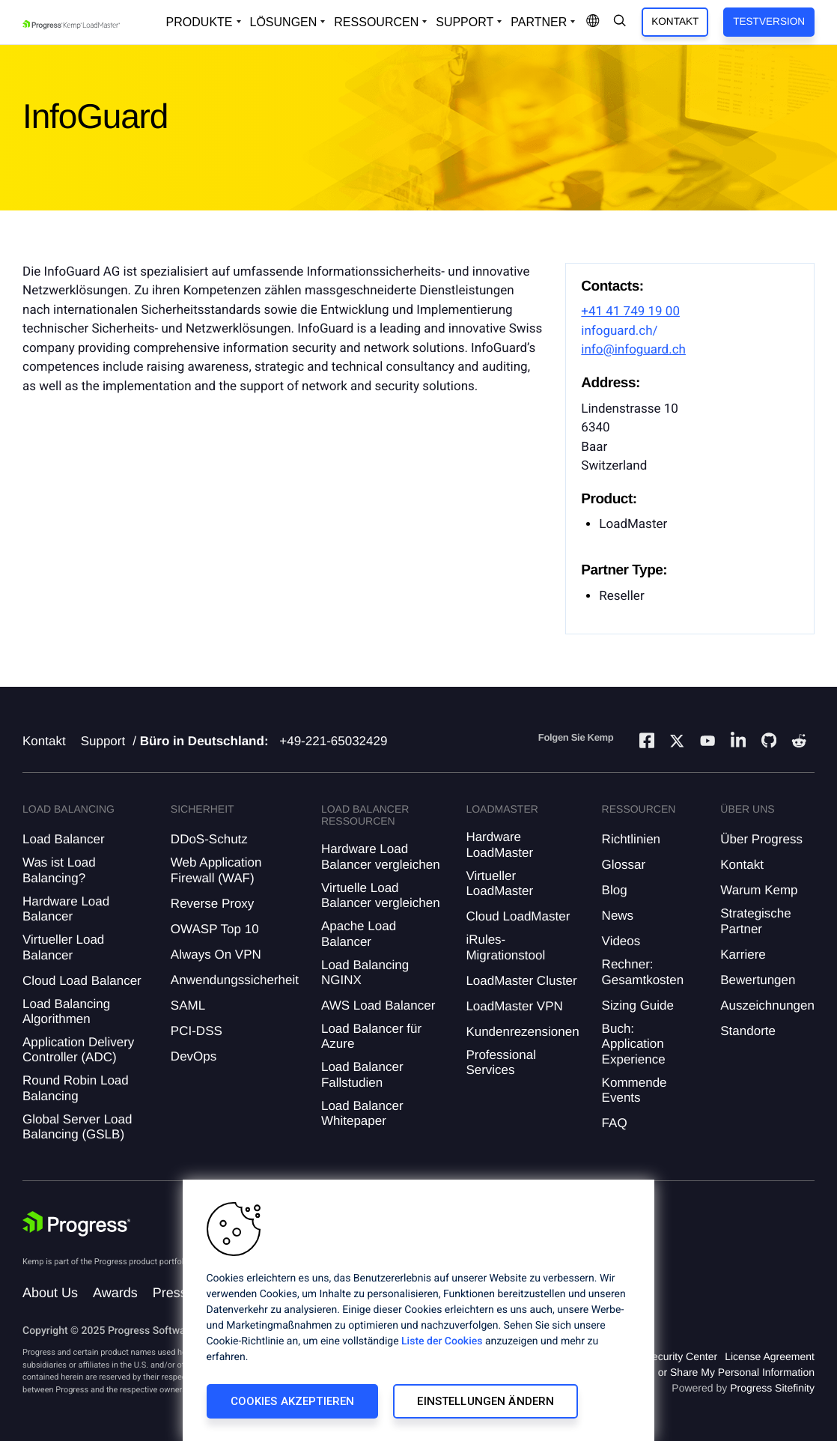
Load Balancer (63, 839)
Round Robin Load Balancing (75, 1087)
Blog (614, 890)
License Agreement (770, 1356)
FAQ (614, 1123)
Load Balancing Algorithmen (66, 1011)
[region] (418, 1310)
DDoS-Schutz (209, 839)
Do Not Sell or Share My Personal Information (708, 1372)
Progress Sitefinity (772, 1388)
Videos (621, 941)
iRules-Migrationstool (505, 947)
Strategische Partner (755, 920)
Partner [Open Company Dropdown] (539, 22)
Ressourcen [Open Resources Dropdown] (376, 22)
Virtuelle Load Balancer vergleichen (380, 895)
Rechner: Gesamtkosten (643, 971)
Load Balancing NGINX (365, 972)
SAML (188, 1005)
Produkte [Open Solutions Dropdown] (199, 22)
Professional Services (501, 1062)
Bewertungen (757, 980)
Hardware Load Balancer (65, 908)
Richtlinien (631, 839)
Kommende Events (634, 1090)
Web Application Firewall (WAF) (216, 870)
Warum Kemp (758, 890)
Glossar (624, 865)
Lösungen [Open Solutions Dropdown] (283, 22)
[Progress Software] (76, 1225)
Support (103, 741)
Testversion (769, 21)
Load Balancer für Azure (371, 1036)
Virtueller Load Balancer (63, 947)
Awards (115, 1292)
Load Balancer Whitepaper (362, 1113)
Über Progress (761, 839)
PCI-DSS (196, 1031)
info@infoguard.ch (633, 349)
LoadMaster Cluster (521, 981)
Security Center (681, 1356)
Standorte (748, 1031)
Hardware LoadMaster (499, 844)
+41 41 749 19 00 (630, 311)
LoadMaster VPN (514, 1006)
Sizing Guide (638, 1005)
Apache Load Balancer (358, 933)
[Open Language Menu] (592, 22)
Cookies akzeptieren (293, 1401)
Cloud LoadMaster (518, 916)
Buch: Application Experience (634, 1044)
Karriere (742, 954)
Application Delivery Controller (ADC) (78, 1049)
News (618, 915)
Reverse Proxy (212, 904)
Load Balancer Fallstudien (362, 1074)
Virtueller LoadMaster (499, 883)
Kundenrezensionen (522, 1032)
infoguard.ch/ (619, 331)
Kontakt (674, 21)
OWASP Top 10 (215, 929)
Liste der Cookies (441, 1341)
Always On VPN (216, 954)
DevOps (193, 1056)
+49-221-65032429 (333, 741)
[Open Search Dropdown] (619, 22)
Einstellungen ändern (485, 1401)
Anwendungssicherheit (235, 980)
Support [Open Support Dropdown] (464, 22)
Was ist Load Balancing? (59, 870)
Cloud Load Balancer (81, 981)
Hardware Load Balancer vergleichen (380, 856)
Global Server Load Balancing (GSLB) (77, 1126)
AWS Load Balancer (378, 1005)
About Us (50, 1292)
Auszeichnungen (767, 1005)
